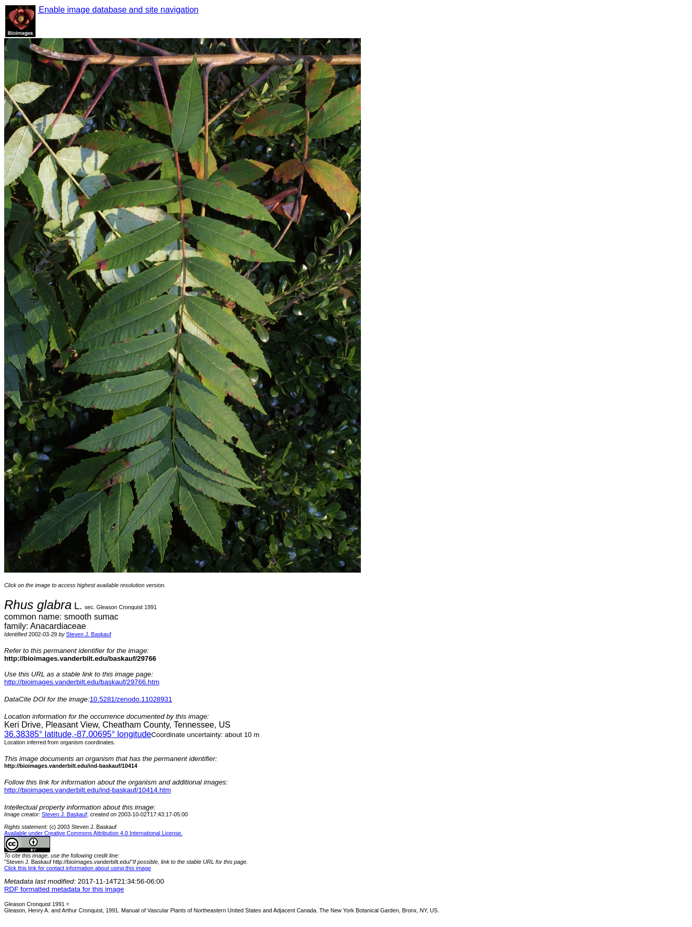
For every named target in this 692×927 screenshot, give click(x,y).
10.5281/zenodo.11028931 (131, 699)
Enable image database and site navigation (118, 9)
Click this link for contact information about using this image (77, 868)
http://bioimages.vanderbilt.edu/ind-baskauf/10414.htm (87, 790)
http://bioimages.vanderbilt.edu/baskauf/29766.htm (81, 682)
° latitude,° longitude (77, 734)
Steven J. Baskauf (88, 634)
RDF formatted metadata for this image (64, 889)
